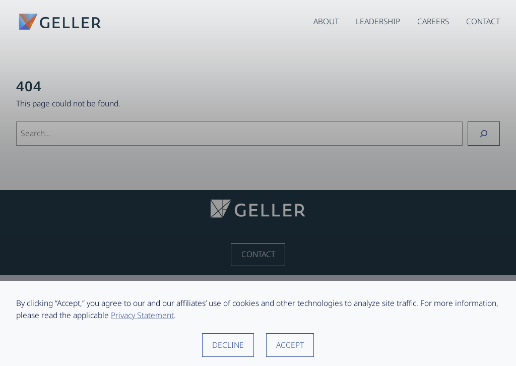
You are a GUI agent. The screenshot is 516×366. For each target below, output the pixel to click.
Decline (228, 344)
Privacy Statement (142, 315)
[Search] (484, 133)
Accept (290, 344)
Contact (258, 254)
